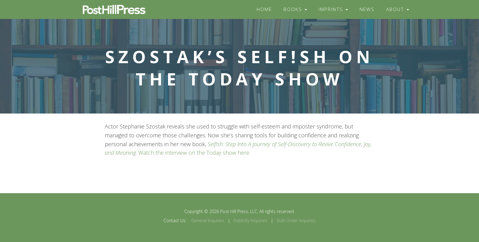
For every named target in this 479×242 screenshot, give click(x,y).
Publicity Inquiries (250, 220)
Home (264, 9)
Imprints (333, 9)
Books (295, 9)
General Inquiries (207, 220)
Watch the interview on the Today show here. (194, 152)
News (367, 9)
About (397, 9)
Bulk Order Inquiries (296, 220)
